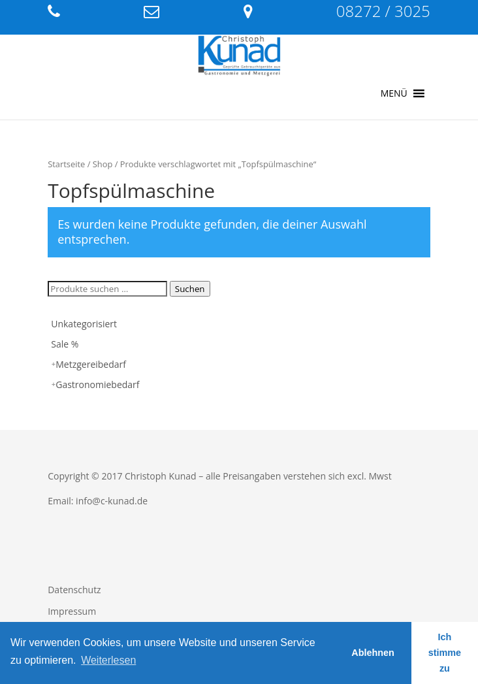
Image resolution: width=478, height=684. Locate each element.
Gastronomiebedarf (97, 384)
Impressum (72, 611)
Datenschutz (74, 589)
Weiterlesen (108, 660)
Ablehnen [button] (372, 652)
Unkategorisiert (84, 324)
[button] (394, 93)
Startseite (66, 164)
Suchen (190, 289)
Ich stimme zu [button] (444, 653)
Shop (103, 164)
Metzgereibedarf (91, 364)
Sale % (64, 344)
